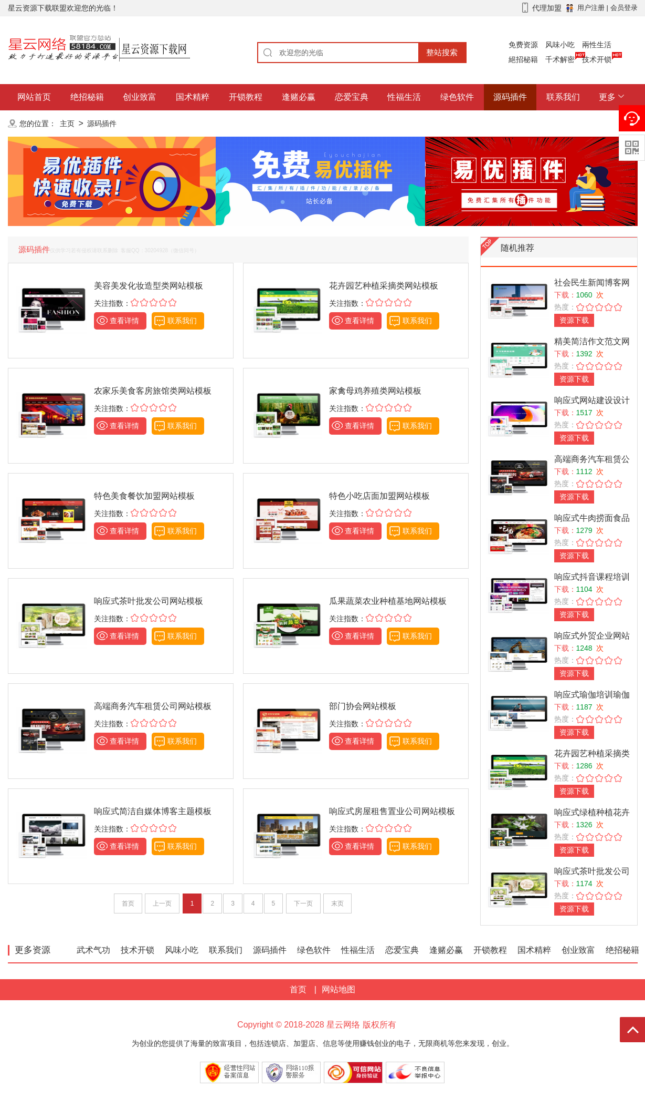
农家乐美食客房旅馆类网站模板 (153, 390)
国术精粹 (192, 97)
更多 (607, 97)
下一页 (303, 903)
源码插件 (510, 97)
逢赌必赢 (298, 97)
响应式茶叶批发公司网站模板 (148, 601)
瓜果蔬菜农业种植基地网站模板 (388, 601)
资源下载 (574, 320)
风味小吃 (560, 44)
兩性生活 (596, 44)
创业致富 (139, 97)
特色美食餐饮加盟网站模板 (144, 495)
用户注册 (591, 8)
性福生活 (404, 97)
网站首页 (34, 97)
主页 (67, 123)
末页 (337, 903)
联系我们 (563, 97)
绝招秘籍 (87, 97)
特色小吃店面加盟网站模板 (379, 495)
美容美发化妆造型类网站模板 (148, 285)
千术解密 (560, 59)
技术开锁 (596, 59)
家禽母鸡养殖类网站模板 (375, 390)
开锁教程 (245, 97)
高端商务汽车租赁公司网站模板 (153, 706)
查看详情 (124, 320)
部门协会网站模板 (362, 706)
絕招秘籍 (523, 59)
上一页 (162, 903)
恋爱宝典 (351, 97)
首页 (128, 903)
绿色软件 (457, 97)
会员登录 (624, 8)
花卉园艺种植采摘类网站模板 (383, 285)
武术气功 (93, 950)
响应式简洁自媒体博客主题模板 (153, 811)
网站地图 (338, 989)
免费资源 (523, 44)
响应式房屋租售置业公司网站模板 (392, 811)
